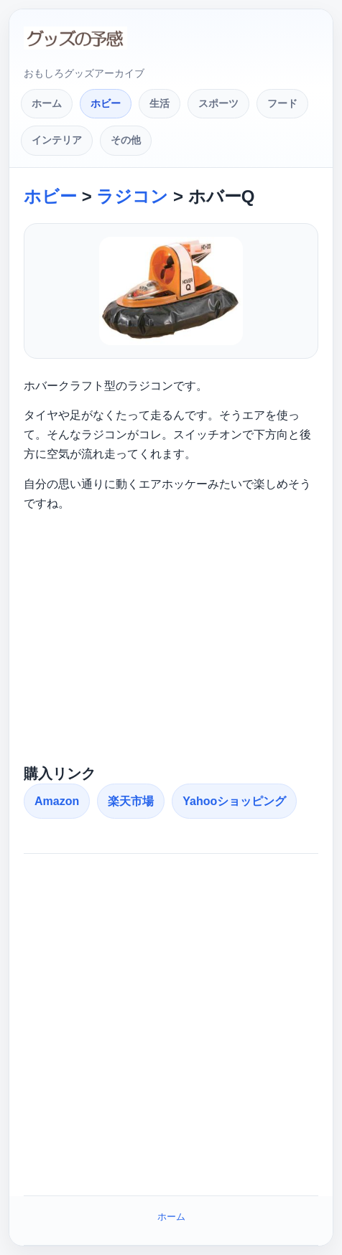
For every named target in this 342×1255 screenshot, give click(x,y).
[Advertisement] (171, 643)
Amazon (56, 801)
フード (282, 103)
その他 (126, 140)
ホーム (47, 103)
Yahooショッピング (234, 801)
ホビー (106, 103)
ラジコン (132, 196)
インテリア (57, 140)
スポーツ (218, 103)
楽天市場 (131, 801)
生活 (159, 103)
